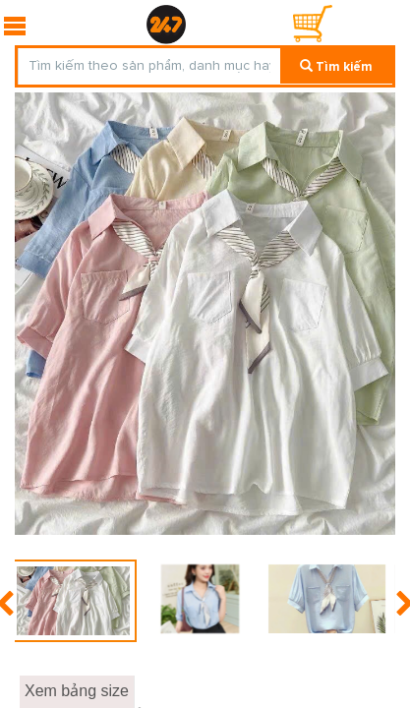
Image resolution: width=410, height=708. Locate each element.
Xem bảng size (77, 690)
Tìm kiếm (336, 67)
